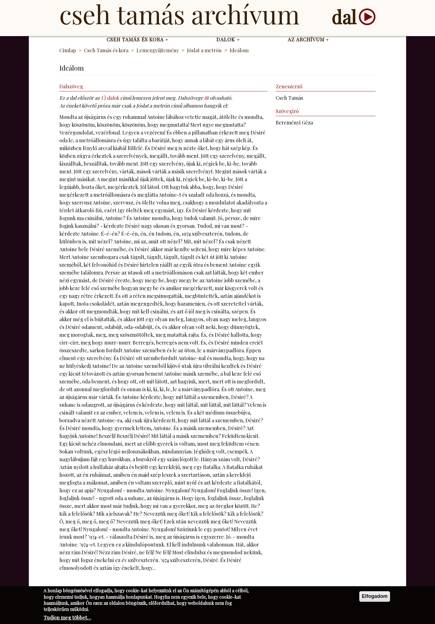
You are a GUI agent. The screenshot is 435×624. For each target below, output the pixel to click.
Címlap (67, 50)
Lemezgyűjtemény (157, 50)
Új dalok (110, 97)
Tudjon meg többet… (67, 618)
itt (206, 97)
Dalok (227, 39)
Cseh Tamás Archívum (179, 14)
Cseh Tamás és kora (137, 39)
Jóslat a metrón (204, 50)
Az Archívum (308, 39)
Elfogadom (375, 597)
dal (344, 16)
